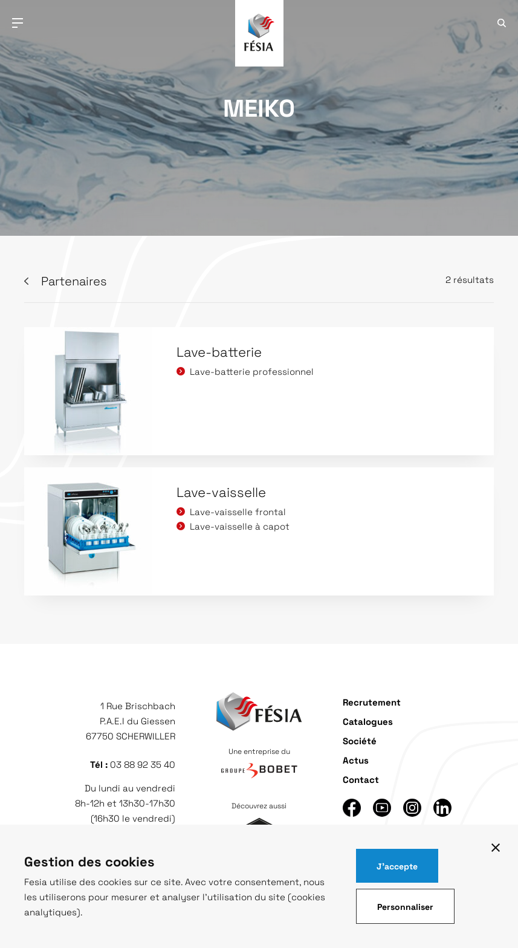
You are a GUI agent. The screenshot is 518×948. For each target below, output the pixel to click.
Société (360, 740)
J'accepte (397, 866)
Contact (361, 779)
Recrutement (372, 701)
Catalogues (368, 721)
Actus (356, 759)
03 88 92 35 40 (142, 764)
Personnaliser (405, 906)
